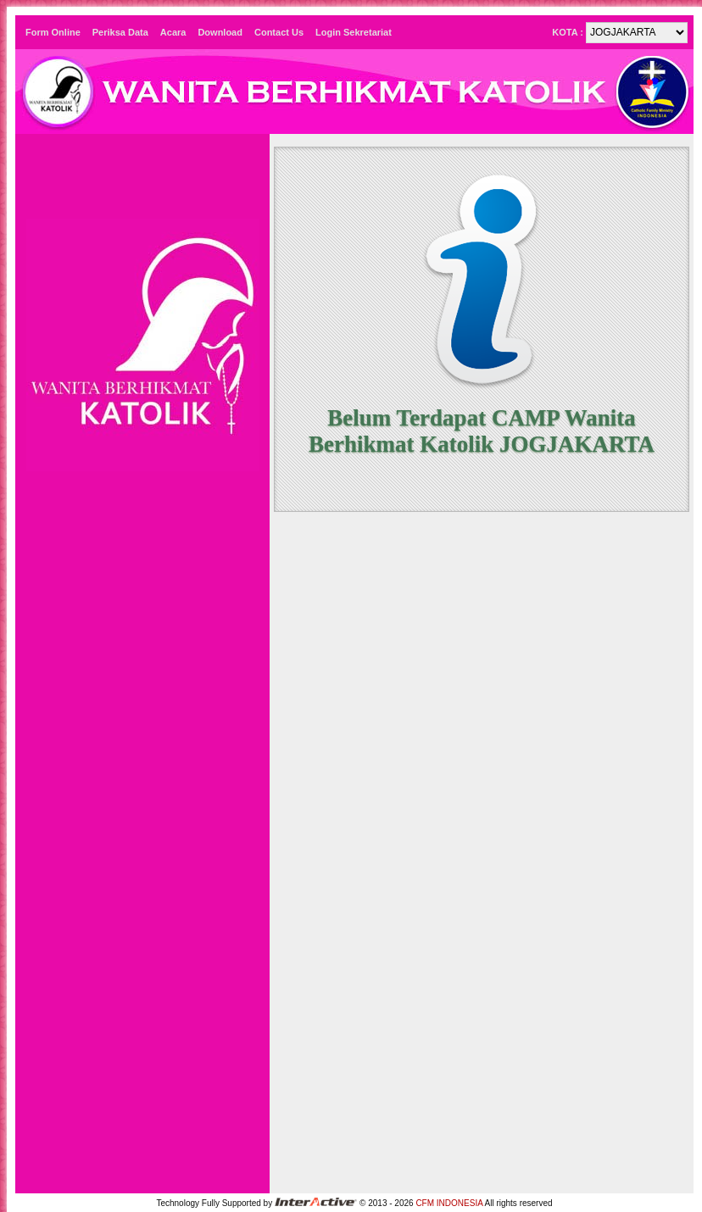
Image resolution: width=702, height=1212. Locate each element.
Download (220, 32)
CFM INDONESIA (448, 1203)
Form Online (53, 32)
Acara (173, 32)
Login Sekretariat (353, 32)
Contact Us (279, 32)
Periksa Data (120, 32)
